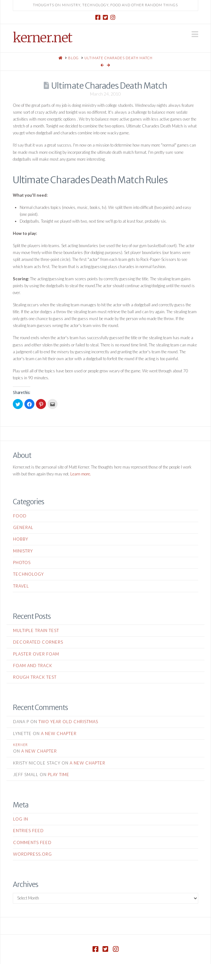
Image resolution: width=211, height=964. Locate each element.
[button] (195, 34)
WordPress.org (32, 854)
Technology (28, 574)
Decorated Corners (38, 642)
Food (20, 515)
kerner (20, 745)
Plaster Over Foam (36, 653)
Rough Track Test (35, 677)
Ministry (23, 550)
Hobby (20, 539)
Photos (22, 562)
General (23, 527)
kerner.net (42, 37)
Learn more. (80, 473)
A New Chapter (59, 733)
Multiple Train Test (36, 630)
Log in (20, 818)
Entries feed (28, 830)
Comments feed (32, 842)
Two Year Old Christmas (68, 721)
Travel (21, 585)
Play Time (58, 774)
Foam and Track (32, 665)
